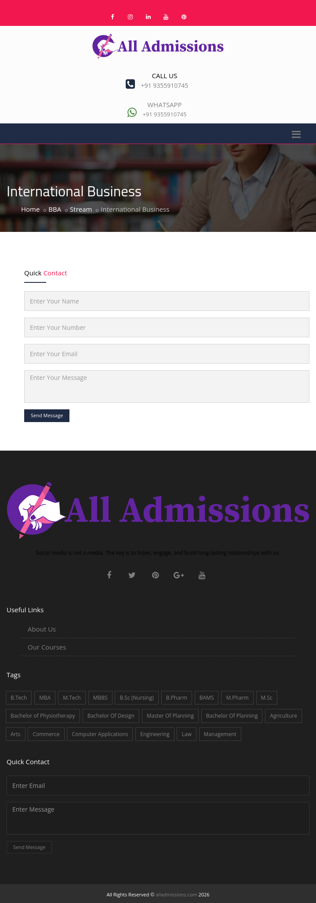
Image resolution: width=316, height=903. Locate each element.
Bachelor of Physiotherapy (43, 715)
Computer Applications (100, 734)
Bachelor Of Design (110, 715)
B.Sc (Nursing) (136, 697)
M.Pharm (237, 697)
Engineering (154, 734)
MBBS (100, 697)
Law (186, 734)
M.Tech (71, 697)
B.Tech (19, 697)
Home (30, 209)
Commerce (46, 734)
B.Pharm (176, 697)
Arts (16, 734)
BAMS (207, 697)
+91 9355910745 (165, 85)
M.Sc (266, 697)
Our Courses (47, 647)
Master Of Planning (170, 715)
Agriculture (283, 715)
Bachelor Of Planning (232, 715)
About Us (42, 629)
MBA (45, 697)
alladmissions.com (176, 894)
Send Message (47, 415)
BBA (54, 209)
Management (220, 734)
